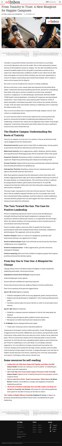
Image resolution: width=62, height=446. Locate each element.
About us (19, 425)
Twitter (54, 431)
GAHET (34, 427)
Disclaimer (20, 431)
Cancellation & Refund (21, 437)
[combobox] (60, 2)
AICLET (40, 427)
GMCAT (34, 429)
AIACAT (34, 432)
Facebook (54, 429)
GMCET (40, 432)
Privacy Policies (21, 434)
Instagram (55, 425)
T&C (18, 429)
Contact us (20, 427)
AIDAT (39, 425)
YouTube (54, 427)
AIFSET (34, 425)
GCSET (40, 429)
